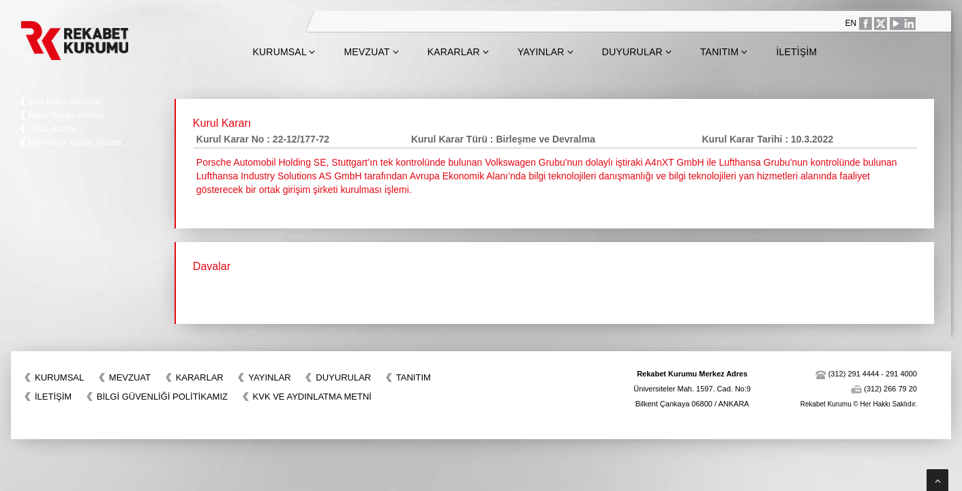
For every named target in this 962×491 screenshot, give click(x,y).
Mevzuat (371, 51)
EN (851, 23)
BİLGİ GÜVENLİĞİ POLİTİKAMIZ (162, 396)
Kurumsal (283, 51)
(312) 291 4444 (854, 374)
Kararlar (458, 51)
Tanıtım (724, 51)
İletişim (796, 51)
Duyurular (637, 51)
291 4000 (901, 374)
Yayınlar (545, 51)
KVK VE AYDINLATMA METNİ (312, 396)
